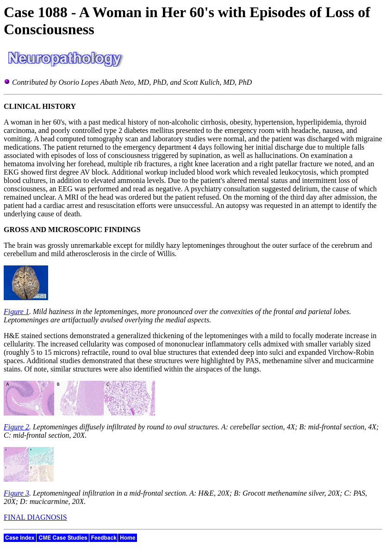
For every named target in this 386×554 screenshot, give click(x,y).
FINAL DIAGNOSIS (35, 517)
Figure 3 (16, 493)
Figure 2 (16, 427)
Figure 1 (16, 311)
